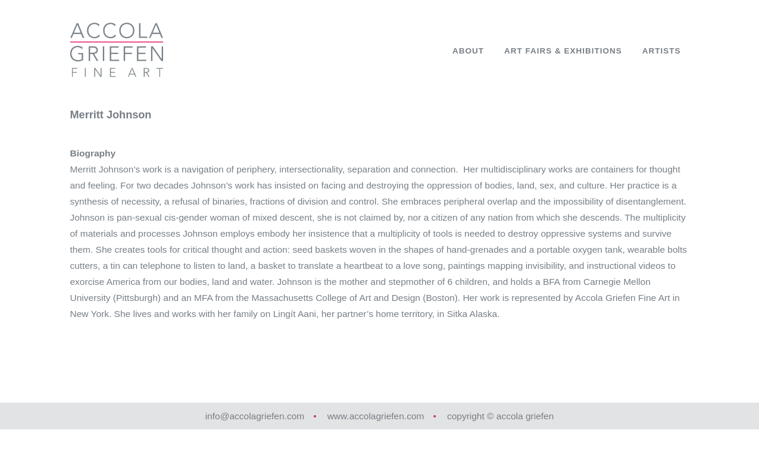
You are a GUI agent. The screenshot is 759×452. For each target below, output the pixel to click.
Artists (661, 50)
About (468, 50)
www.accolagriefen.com (375, 416)
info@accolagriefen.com (255, 416)
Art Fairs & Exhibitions (563, 50)
